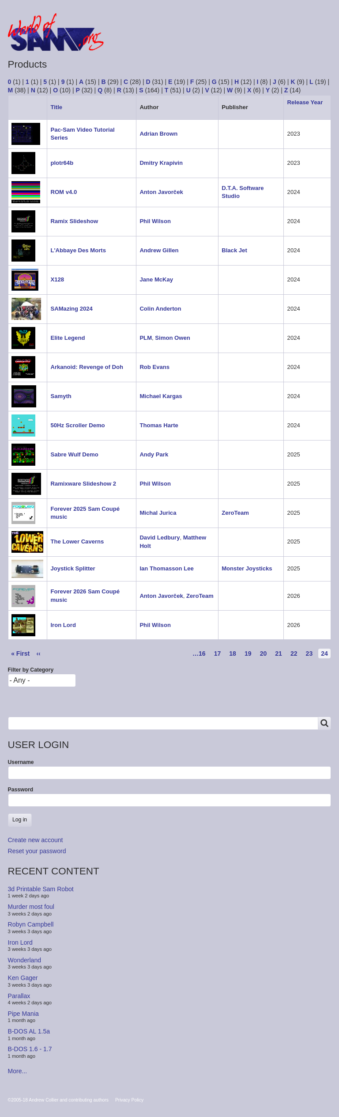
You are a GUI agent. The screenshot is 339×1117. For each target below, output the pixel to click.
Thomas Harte (158, 425)
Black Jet (234, 250)
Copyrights (267, 39)
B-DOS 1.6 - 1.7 (30, 1048)
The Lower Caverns (77, 541)
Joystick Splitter (72, 568)
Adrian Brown (158, 133)
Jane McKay (156, 279)
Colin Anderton (160, 308)
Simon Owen (172, 337)
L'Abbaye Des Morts (78, 250)
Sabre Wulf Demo (74, 454)
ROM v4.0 (63, 192)
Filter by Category (31, 670)
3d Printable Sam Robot (41, 889)
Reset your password (37, 851)
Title (56, 107)
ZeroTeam (235, 512)
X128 (57, 279)
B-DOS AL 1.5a (29, 1031)
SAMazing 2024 (71, 308)
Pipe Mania (23, 1013)
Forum (137, 39)
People (221, 39)
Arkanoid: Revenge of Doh (86, 367)
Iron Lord (63, 625)
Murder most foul (31, 906)
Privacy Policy (129, 1100)
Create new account (35, 839)
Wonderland (24, 960)
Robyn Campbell (31, 924)
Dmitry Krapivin (161, 163)
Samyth (60, 396)
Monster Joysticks (247, 568)
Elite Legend (67, 337)
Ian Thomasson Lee (166, 568)
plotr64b (61, 163)
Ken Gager (23, 977)
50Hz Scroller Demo (77, 425)
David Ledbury (159, 537)
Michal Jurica (157, 512)
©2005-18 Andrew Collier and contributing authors (58, 1100)
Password (21, 789)
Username (21, 762)
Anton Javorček (161, 192)
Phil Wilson (155, 221)
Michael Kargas (160, 396)
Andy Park (153, 454)
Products (179, 39)
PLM (145, 337)
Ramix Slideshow (74, 221)
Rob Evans (154, 367)
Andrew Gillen (158, 250)
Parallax (19, 995)
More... (17, 1071)
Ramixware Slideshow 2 (83, 483)
